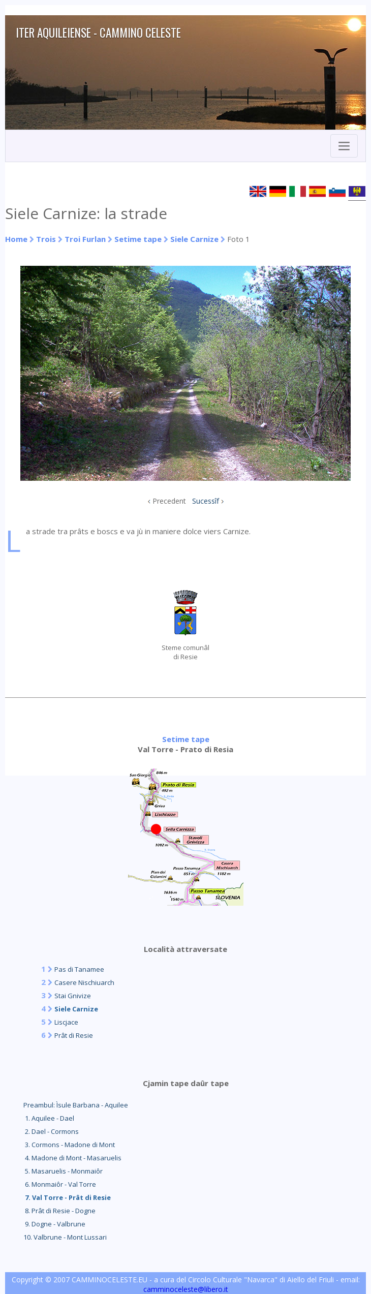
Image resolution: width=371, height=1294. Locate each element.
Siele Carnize (194, 239)
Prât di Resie (73, 1035)
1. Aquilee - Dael (48, 1118)
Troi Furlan (85, 239)
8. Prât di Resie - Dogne (59, 1210)
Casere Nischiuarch (84, 982)
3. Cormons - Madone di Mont (69, 1144)
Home (16, 239)
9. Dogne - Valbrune (54, 1223)
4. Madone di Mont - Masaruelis (72, 1157)
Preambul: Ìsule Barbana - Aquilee (75, 1105)
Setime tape (138, 239)
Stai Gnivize (72, 995)
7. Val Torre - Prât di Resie (67, 1197)
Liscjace (66, 1022)
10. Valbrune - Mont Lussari (65, 1237)
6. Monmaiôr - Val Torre (59, 1184)
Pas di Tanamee (79, 969)
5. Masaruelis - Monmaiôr (63, 1171)
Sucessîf (205, 501)
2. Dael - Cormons (51, 1131)
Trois (46, 239)
